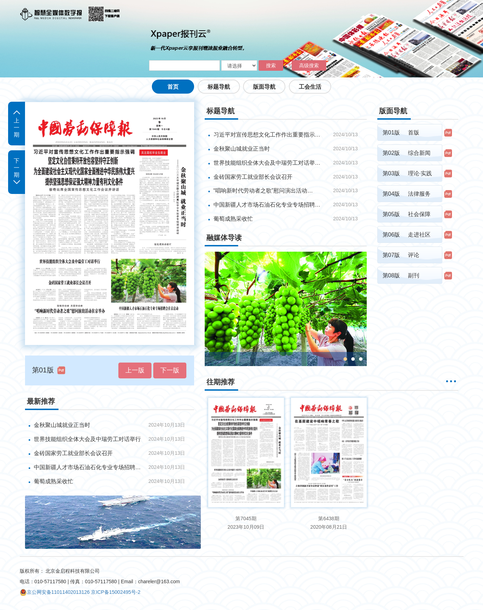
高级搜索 (309, 65)
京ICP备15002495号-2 (115, 592)
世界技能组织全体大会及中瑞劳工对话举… (267, 163)
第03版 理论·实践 (407, 173)
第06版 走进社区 (407, 235)
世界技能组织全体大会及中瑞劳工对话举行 (87, 439)
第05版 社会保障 (407, 214)
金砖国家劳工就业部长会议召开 (73, 453)
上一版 (134, 370)
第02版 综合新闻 (407, 153)
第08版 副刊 (401, 275)
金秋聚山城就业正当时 (62, 425)
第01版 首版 (401, 133)
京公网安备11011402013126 (55, 592)
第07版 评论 (401, 255)
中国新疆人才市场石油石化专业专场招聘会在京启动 (88, 467)
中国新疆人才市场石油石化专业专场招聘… (267, 205)
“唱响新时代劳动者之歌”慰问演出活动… (263, 191)
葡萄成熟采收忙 (53, 481)
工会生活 (310, 87)
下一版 (169, 370)
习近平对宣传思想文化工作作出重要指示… (267, 135)
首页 (173, 87)
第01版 (43, 370)
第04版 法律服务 (407, 194)
